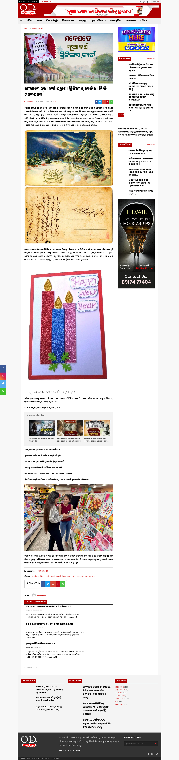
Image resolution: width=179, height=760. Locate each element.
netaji (47, 576)
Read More (73, 617)
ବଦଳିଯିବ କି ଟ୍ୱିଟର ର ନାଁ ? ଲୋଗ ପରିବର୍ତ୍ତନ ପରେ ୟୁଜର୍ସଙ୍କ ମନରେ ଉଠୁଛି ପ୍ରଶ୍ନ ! (141, 67)
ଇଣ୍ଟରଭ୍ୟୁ (83, 21)
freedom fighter (37, 576)
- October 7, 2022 (37, 647)
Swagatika (29, 610)
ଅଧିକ (143, 21)
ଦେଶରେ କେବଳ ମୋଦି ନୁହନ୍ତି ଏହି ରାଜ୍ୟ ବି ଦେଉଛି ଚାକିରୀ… (48, 699)
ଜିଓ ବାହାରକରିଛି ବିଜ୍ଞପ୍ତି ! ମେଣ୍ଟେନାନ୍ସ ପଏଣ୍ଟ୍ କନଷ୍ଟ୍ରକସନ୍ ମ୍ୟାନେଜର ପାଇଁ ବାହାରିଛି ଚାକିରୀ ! (96, 709)
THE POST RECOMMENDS (35, 602)
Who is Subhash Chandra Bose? (84, 576)
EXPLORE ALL (151, 59)
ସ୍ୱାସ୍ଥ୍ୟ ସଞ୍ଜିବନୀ (99, 21)
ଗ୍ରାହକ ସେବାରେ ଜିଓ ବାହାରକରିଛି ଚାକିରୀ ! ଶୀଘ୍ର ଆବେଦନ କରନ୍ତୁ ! (49, 709)
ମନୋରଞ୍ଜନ (131, 21)
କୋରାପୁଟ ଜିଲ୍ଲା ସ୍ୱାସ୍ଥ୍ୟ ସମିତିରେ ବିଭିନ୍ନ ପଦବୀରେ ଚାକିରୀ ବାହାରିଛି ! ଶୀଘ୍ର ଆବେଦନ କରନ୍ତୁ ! (97, 693)
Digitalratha (55, 758)
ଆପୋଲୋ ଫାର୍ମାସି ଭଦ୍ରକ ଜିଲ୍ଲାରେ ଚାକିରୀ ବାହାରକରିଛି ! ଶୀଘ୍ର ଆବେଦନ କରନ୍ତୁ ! (97, 723)
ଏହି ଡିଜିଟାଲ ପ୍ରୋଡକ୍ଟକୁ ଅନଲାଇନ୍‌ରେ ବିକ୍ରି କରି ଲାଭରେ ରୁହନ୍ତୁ (141, 86)
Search (156, 1)
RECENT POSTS (75, 680)
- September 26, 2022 (38, 628)
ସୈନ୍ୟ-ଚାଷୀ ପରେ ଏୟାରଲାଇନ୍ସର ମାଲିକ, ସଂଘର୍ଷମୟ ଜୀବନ (48, 606)
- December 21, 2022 (37, 610)
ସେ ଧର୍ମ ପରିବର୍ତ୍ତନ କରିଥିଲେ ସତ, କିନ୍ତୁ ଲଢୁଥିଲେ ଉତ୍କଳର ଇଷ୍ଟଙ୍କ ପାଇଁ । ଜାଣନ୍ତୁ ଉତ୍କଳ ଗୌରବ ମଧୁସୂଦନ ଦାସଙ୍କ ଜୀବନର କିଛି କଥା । (135, 135)
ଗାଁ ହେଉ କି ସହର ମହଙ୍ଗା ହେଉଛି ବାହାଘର (141, 193)
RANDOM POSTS (28, 680)
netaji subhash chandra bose (61, 576)
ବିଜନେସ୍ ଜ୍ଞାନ (68, 21)
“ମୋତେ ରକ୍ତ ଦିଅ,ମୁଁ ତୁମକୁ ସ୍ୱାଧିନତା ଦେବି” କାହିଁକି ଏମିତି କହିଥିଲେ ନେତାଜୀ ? (139, 183)
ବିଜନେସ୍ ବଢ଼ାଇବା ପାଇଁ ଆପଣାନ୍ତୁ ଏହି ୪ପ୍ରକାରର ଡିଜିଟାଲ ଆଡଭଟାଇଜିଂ (141, 97)
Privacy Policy (74, 751)
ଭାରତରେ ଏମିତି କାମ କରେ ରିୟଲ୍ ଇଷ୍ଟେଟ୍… (141, 77)
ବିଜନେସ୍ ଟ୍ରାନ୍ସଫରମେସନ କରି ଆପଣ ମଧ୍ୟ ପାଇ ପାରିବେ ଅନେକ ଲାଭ (141, 108)
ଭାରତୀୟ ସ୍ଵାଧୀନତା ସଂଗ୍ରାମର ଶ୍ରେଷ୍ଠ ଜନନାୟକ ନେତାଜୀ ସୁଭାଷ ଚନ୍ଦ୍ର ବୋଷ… (96, 440)
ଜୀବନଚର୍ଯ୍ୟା (119, 704)
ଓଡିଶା (29, 21)
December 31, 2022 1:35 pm (43, 102)
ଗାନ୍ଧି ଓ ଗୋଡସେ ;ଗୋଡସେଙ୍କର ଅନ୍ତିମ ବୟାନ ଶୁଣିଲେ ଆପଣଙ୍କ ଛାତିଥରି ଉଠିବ (69, 440)
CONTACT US (47, 2)
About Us (62, 751)
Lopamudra (28, 102)
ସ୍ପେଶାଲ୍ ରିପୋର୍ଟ (42, 571)
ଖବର (39, 21)
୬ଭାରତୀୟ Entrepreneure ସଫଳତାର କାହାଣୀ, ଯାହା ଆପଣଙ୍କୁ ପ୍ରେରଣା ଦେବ (49, 690)
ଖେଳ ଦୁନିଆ (115, 21)
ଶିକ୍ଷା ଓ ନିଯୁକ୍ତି (52, 21)
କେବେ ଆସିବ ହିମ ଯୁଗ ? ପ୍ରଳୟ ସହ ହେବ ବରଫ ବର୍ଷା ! (140, 152)
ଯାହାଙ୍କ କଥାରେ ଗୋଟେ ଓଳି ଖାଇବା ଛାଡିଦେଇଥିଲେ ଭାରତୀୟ (49, 624)
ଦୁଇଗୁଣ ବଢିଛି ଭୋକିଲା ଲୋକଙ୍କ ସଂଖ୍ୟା (41, 643)
